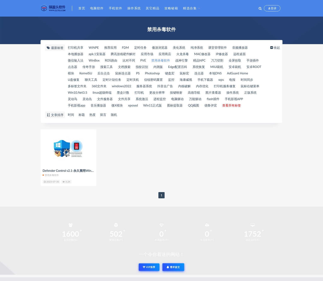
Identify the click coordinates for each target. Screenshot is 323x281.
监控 (171, 79)
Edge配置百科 (177, 67)
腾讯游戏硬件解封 (123, 54)
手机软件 (115, 8)
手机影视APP (234, 99)
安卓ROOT (253, 67)
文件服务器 (105, 99)
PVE (143, 60)
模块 (71, 73)
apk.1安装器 (97, 54)
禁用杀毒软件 (160, 60)
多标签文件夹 (77, 86)
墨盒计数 (123, 92)
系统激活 (142, 99)
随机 (114, 114)
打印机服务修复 (225, 86)
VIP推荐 (149, 267)
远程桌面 (239, 54)
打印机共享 (75, 47)
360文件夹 (99, 86)
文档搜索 (124, 67)
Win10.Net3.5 (77, 92)
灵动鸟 (72, 99)
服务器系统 (144, 86)
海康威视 (186, 79)
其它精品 (152, 8)
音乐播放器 (98, 105)
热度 (92, 114)
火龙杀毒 (182, 54)
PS (138, 73)
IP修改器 (222, 54)
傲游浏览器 (159, 47)
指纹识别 (142, 67)
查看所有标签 (231, 105)
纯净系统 (197, 47)
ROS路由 (111, 60)
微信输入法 (75, 60)
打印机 (139, 92)
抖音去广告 (165, 86)
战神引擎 (181, 60)
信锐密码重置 (153, 79)
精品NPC (199, 60)
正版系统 (250, 92)
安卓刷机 (235, 67)
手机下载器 (205, 79)
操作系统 (134, 8)
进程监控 (159, 99)
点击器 (72, 67)
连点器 (199, 73)
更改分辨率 (157, 92)
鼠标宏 (184, 73)
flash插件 (213, 99)
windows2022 (121, 86)
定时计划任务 (112, 79)
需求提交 (173, 267)
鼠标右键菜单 (250, 86)
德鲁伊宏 (211, 105)
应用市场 (147, 54)
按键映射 (176, 92)
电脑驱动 (177, 99)
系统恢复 (199, 67)
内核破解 (184, 86)
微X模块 (117, 105)
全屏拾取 (235, 60)
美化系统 (179, 47)
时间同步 (247, 79)
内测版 (158, 67)
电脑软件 (97, 8)
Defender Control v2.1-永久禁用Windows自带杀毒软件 (80, 170)
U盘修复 (73, 79)
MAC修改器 (202, 54)
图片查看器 (213, 92)
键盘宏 (169, 73)
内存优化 (202, 86)
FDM (125, 47)
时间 (71, 114)
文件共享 (124, 99)
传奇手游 (89, 67)
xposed (133, 105)
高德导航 (194, 92)
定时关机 (133, 79)
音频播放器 (240, 47)
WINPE (94, 47)
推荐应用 (110, 47)
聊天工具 (91, 79)
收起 (274, 47)
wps (221, 79)
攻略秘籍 (171, 8)
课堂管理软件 (217, 47)
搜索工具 (106, 67)
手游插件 (252, 60)
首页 (81, 8)
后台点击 (103, 73)
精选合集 (190, 8)
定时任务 (140, 47)
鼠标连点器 (123, 73)
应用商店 (165, 54)
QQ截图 (193, 105)
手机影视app (76, 105)
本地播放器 (75, 54)
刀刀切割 (217, 60)
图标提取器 (175, 105)
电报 (232, 79)
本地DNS (215, 73)
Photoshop (152, 73)
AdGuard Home (237, 73)
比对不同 (129, 60)
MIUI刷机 (216, 67)
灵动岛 (87, 99)
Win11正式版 (152, 105)
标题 (82, 114)
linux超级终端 (102, 92)
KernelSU (85, 73)
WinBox (94, 60)
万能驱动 (195, 99)
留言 (103, 114)
